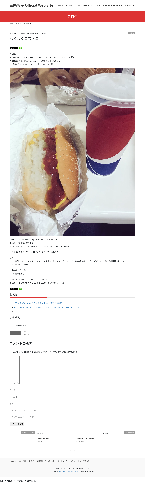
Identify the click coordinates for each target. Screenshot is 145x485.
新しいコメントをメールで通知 (24, 410)
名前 (13, 390)
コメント (14, 383)
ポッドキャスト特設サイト (67, 461)
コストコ (26, 334)
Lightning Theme (72, 471)
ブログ (31, 461)
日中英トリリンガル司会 (45, 461)
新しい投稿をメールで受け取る (24, 416)
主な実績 (22, 461)
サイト (12, 403)
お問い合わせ (85, 461)
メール (13, 397)
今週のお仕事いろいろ (85, 438)
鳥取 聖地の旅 (43, 438)
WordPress (62, 471)
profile (13, 461)
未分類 (132, 33)
